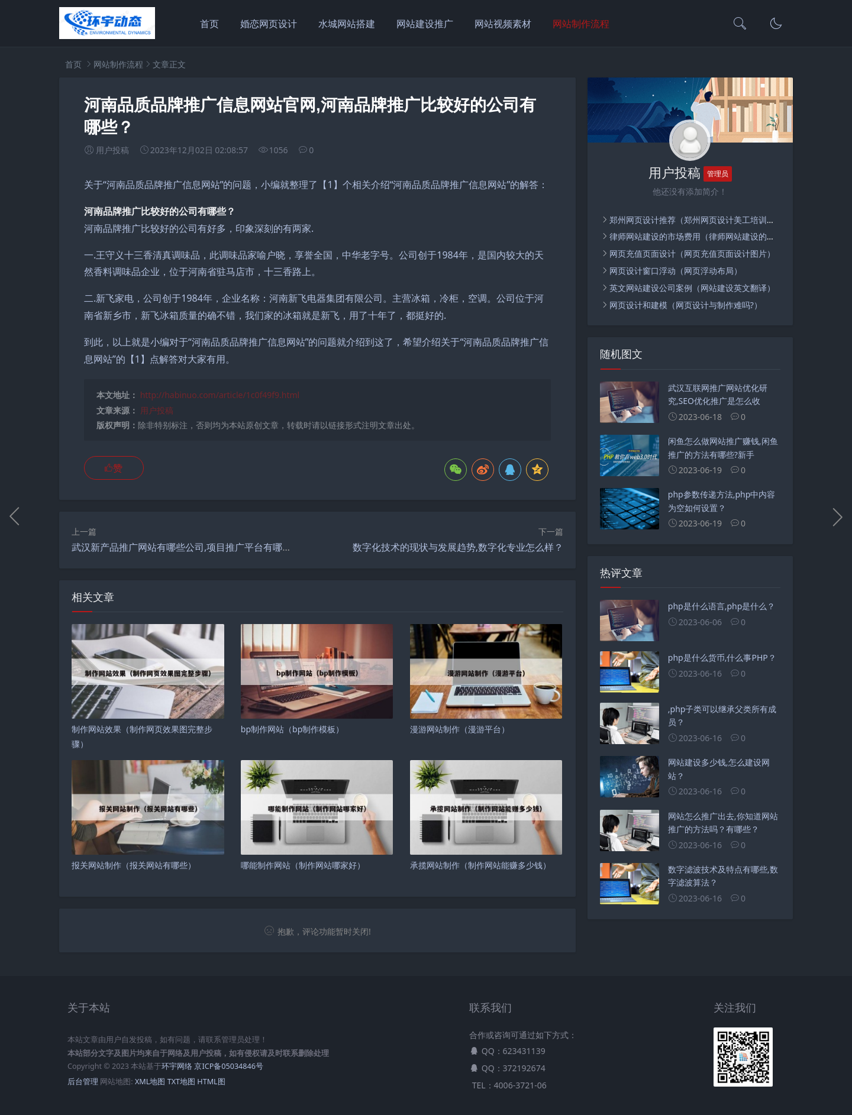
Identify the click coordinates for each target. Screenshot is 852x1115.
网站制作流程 (581, 23)
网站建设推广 (424, 23)
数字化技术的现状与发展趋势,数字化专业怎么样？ (458, 547)
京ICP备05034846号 (228, 1066)
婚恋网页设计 (268, 23)
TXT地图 (181, 1082)
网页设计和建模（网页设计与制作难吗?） (685, 305)
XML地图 (150, 1082)
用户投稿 (156, 410)
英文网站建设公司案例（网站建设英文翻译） (692, 287)
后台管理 (82, 1082)
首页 (209, 23)
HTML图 (211, 1082)
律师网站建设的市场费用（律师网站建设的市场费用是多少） (721, 236)
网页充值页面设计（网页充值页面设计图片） (692, 253)
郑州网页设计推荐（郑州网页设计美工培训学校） (700, 219)
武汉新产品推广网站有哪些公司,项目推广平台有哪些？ (186, 547)
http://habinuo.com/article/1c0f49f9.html (220, 394)
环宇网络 (177, 1066)
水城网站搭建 (346, 23)
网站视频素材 (503, 23)
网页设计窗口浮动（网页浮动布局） (675, 270)
